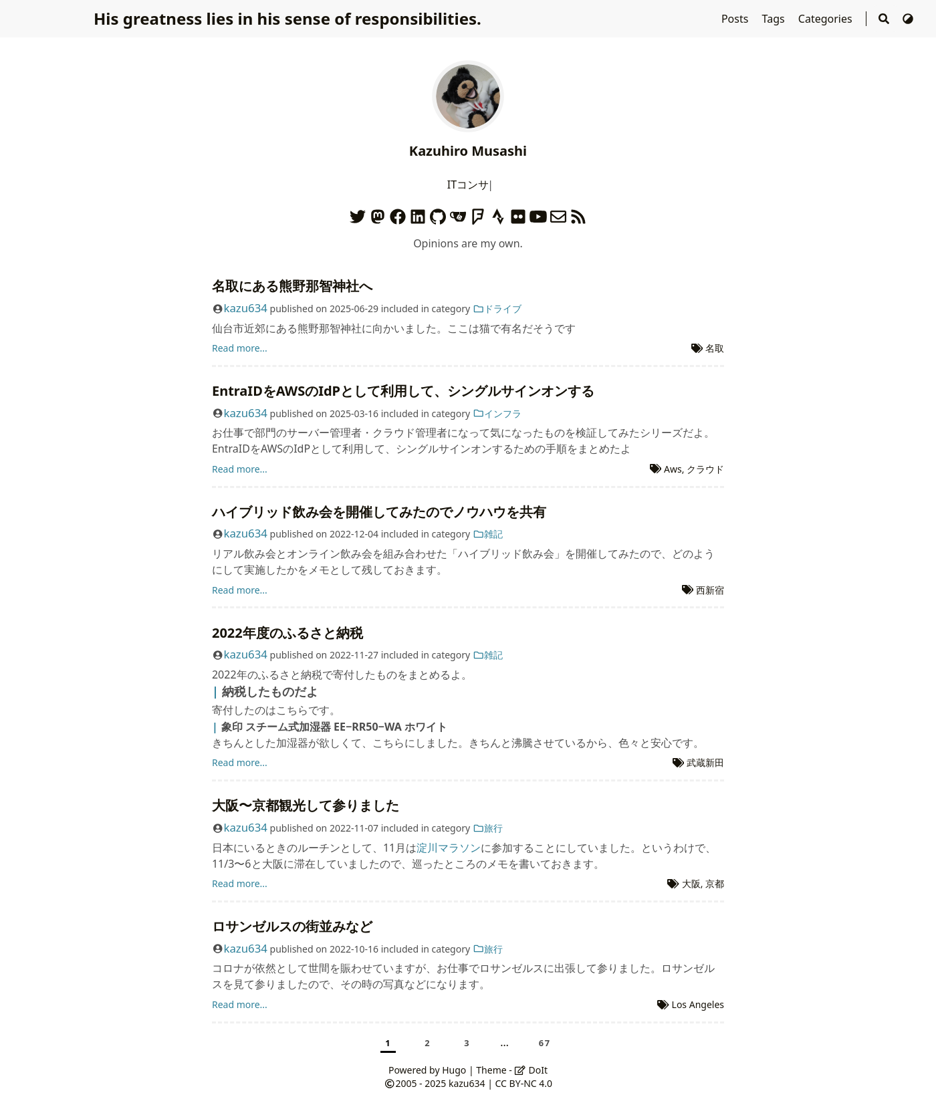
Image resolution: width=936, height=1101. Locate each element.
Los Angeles (698, 1004)
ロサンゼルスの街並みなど (292, 926)
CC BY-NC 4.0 (523, 1083)
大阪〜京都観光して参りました (305, 805)
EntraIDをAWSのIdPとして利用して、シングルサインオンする (403, 391)
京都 (714, 883)
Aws (673, 469)
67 (545, 1043)
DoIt (531, 1070)
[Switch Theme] (908, 18)
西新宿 (710, 590)
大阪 (691, 883)
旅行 (488, 828)
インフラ (497, 413)
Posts (736, 18)
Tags (775, 18)
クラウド (705, 469)
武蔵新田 (705, 762)
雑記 (488, 533)
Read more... (239, 348)
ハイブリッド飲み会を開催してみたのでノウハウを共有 (379, 512)
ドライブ (497, 308)
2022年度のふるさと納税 (287, 633)
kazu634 (245, 308)
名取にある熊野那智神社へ (292, 286)
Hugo (454, 1070)
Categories (826, 18)
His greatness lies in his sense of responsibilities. (287, 18)
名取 (714, 348)
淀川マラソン (449, 847)
